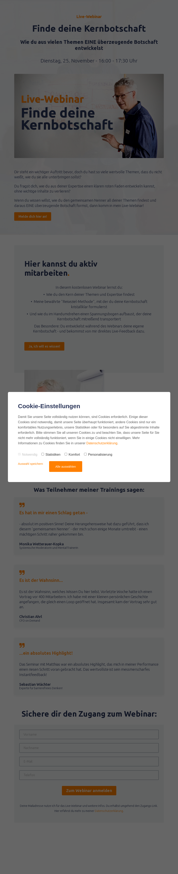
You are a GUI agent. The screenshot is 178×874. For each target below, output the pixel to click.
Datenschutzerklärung (102, 443)
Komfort (72, 454)
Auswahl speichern (31, 463)
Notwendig (28, 454)
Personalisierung (98, 454)
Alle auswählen (66, 466)
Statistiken (50, 454)
